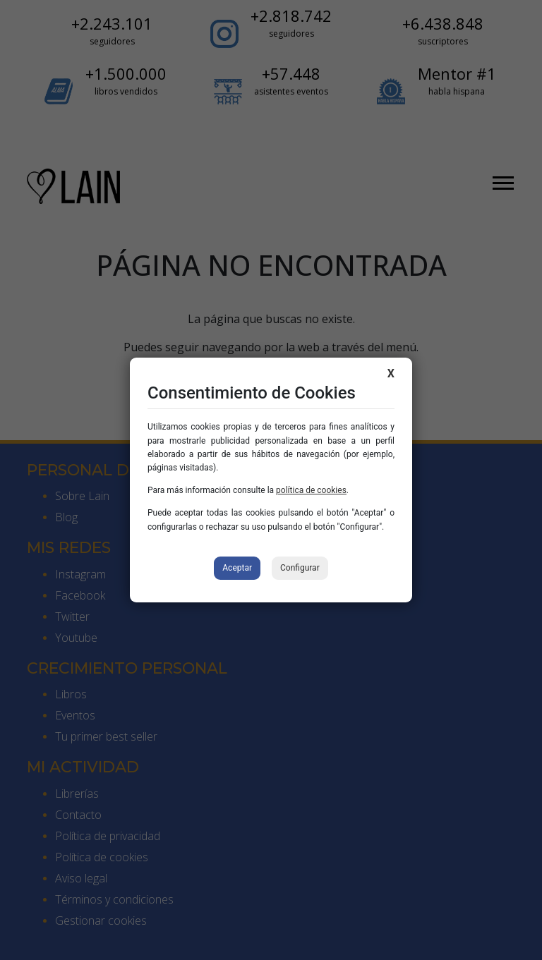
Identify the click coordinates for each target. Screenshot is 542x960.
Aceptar (237, 568)
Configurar (300, 568)
